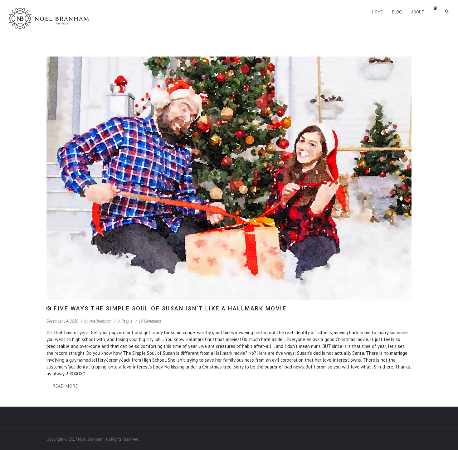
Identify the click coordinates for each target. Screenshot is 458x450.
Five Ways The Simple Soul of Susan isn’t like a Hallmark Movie (170, 308)
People (127, 321)
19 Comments (150, 321)
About (417, 12)
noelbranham (100, 321)
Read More (65, 386)
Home (377, 12)
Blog (397, 12)
